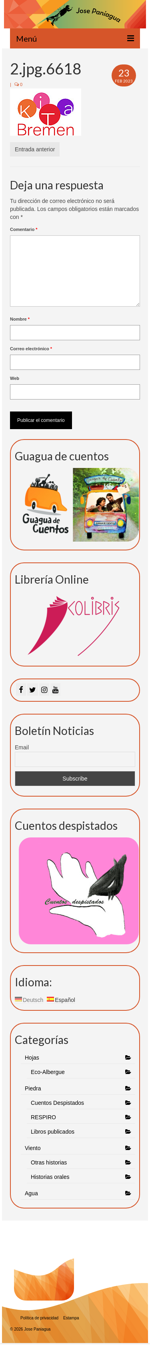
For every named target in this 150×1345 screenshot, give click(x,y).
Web (14, 378)
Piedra (33, 1088)
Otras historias (49, 1162)
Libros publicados (52, 1131)
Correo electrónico (31, 348)
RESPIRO (43, 1117)
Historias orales (50, 1177)
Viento (32, 1148)
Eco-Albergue (48, 1072)
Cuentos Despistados (57, 1103)
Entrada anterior (35, 149)
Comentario (23, 229)
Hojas (32, 1057)
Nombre (20, 319)
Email (22, 747)
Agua (32, 1193)
